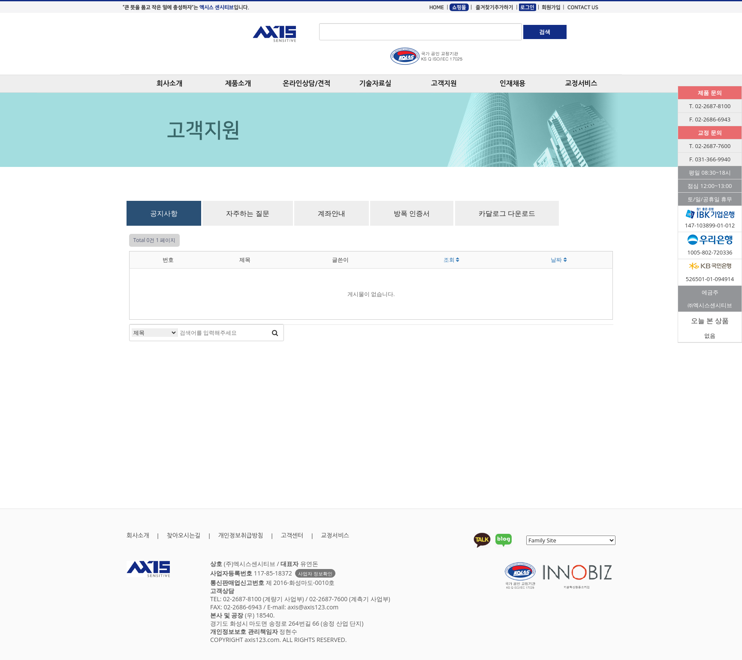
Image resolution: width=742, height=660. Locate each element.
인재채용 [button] (512, 83)
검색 (544, 32)
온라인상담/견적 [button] (306, 83)
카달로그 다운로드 (507, 213)
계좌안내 (331, 213)
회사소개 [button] (169, 83)
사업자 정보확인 (315, 573)
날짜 (558, 259)
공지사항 (164, 213)
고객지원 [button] (444, 83)
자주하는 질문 (247, 213)
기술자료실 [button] (375, 83)
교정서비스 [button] (581, 83)
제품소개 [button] (238, 83)
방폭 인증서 (412, 213)
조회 (451, 259)
